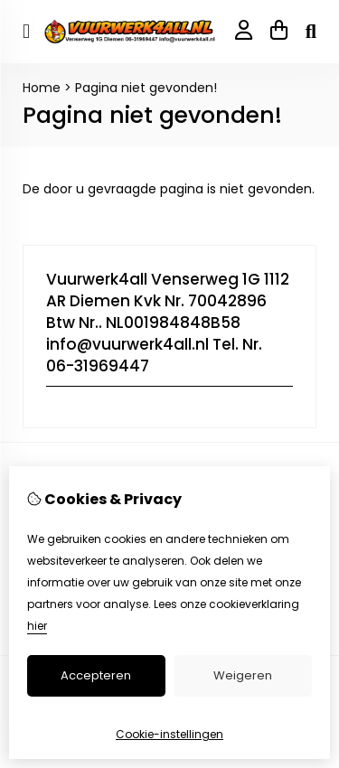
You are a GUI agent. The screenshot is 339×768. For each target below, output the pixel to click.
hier (37, 625)
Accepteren (96, 675)
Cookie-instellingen (169, 734)
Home (42, 88)
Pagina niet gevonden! (146, 88)
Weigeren (242, 675)
